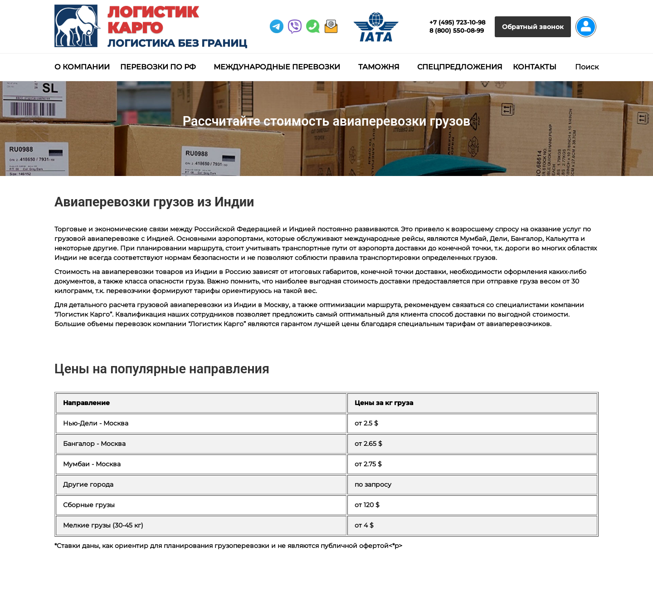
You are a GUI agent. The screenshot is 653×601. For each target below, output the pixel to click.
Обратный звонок (533, 27)
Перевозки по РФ (158, 67)
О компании (82, 67)
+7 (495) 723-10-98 (457, 22)
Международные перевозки (277, 67)
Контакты (534, 67)
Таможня (379, 67)
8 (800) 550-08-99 (456, 30)
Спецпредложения (459, 67)
